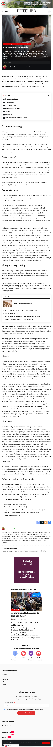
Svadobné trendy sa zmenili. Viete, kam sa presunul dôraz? (23, 316)
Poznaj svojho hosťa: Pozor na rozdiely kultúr (19, 319)
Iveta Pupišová (11, 66)
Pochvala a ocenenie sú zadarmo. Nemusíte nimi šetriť (21, 512)
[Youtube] (38, 656)
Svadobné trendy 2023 (11, 313)
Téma (28, 44)
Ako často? (8, 114)
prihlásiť (42, 551)
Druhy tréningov (10, 105)
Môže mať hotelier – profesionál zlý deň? (17, 507)
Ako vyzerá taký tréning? (13, 108)
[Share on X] (42, 522)
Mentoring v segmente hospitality (14, 504)
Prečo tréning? (10, 102)
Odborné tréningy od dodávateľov (16, 117)
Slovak (8, 746)
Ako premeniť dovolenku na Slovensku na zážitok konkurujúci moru (26, 510)
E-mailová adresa (9, 702)
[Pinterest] (23, 656)
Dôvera (7, 111)
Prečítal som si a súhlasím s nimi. (24, 709)
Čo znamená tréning (11, 99)
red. (14, 619)
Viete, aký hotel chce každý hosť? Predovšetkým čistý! (21, 310)
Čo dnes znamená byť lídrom (22, 303)
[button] (46, 743)
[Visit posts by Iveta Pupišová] (5, 67)
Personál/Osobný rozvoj (14, 44)
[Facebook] (15, 656)
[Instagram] (31, 656)
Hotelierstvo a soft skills (11, 515)
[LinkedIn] (10, 725)
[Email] (45, 522)
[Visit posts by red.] (12, 619)
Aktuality (15, 609)
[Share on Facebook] (38, 522)
